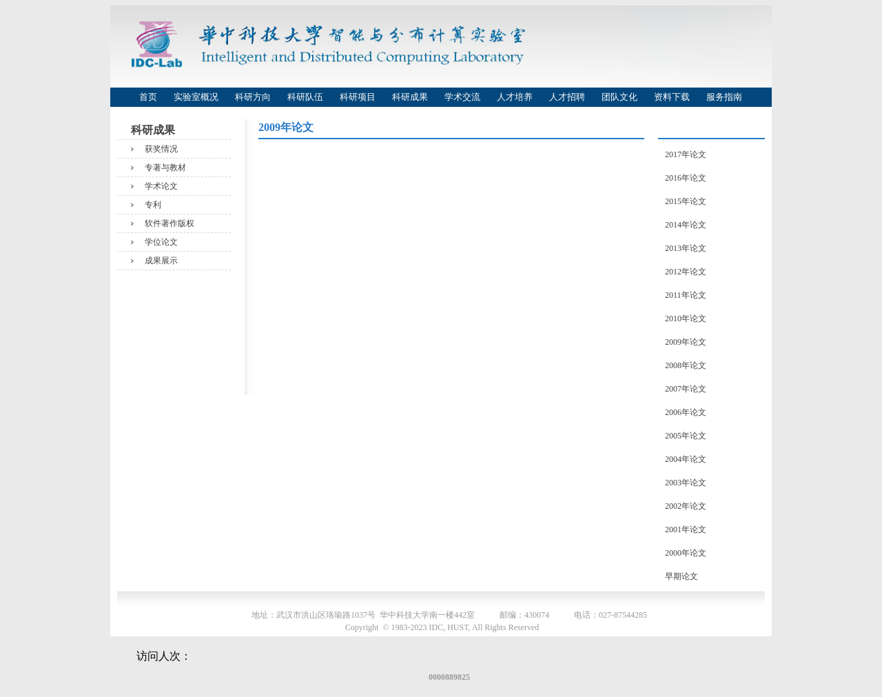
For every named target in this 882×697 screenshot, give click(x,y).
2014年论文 (685, 225)
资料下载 (672, 97)
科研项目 (358, 97)
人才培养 (515, 97)
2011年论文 (685, 295)
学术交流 (462, 97)
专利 (153, 205)
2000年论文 (685, 553)
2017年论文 (685, 154)
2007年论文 (685, 389)
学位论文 (161, 242)
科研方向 (253, 97)
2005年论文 (685, 436)
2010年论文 (685, 318)
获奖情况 (161, 149)
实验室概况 (196, 97)
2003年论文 (685, 482)
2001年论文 (685, 529)
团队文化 (619, 97)
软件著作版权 (169, 223)
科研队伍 (305, 97)
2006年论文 (685, 412)
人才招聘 (567, 97)
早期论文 (681, 576)
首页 (148, 97)
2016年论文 (685, 178)
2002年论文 (685, 506)
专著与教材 (165, 167)
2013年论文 (685, 248)
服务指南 (724, 97)
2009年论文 (685, 342)
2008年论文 (685, 365)
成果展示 (161, 260)
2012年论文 (685, 271)
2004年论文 (685, 459)
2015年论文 (685, 201)
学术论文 (161, 186)
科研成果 (410, 97)
